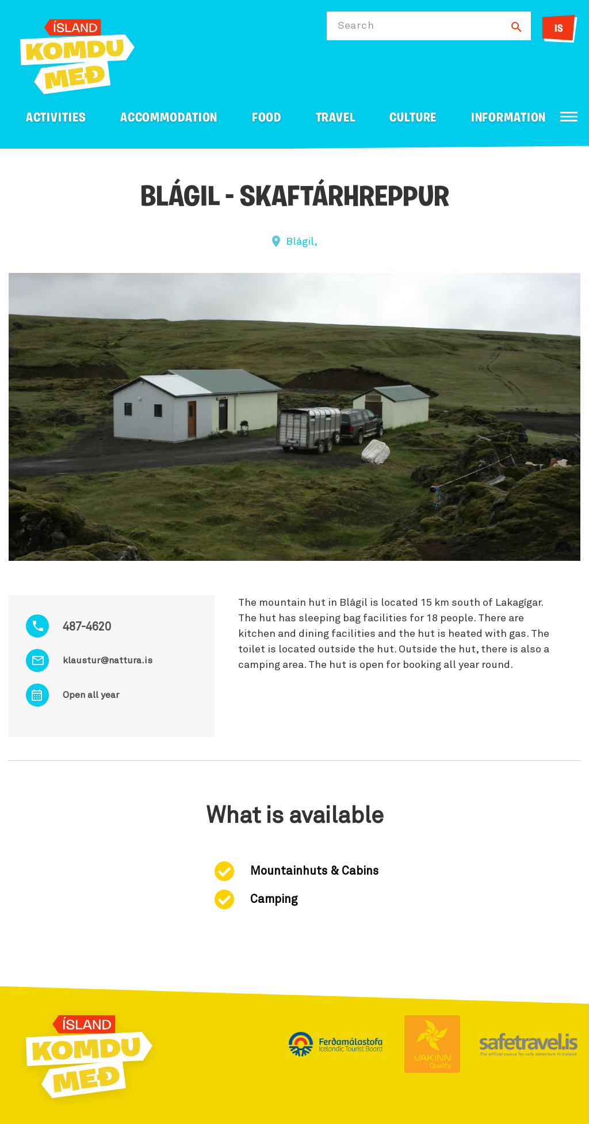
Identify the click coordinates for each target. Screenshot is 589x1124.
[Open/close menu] (569, 116)
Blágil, (302, 242)
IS (558, 29)
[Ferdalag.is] (77, 54)
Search (356, 26)
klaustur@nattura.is (107, 660)
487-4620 (87, 627)
